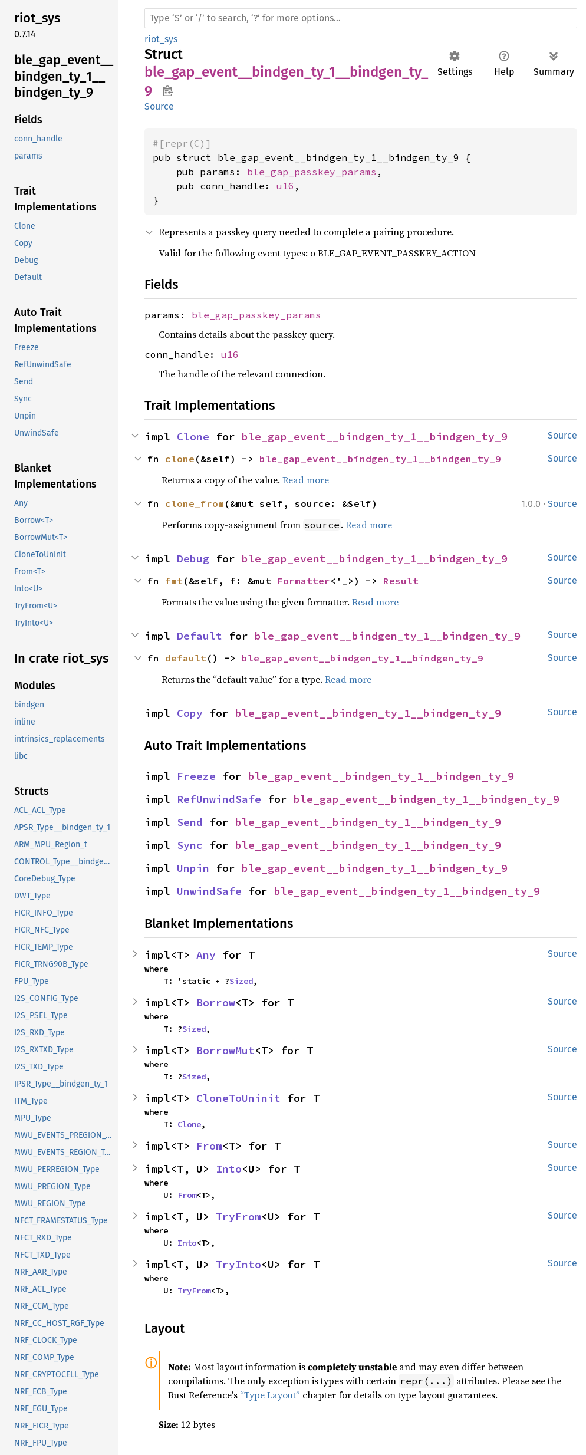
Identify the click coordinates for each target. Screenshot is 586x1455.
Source (159, 106)
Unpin (193, 868)
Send (190, 822)
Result (401, 581)
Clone (193, 436)
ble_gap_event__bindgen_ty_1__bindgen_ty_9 (375, 436)
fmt (174, 581)
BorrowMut (225, 1050)
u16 (285, 186)
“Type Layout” (270, 1394)
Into (229, 1169)
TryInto (238, 1264)
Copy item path (167, 91)
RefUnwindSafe (219, 799)
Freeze (196, 776)
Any (206, 955)
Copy (190, 713)
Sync (190, 845)
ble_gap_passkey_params (312, 171)
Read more (305, 479)
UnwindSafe (209, 891)
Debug (193, 558)
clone (180, 459)
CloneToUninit (238, 1098)
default (185, 658)
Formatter (303, 581)
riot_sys (160, 39)
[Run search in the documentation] (360, 18)
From (209, 1146)
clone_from (194, 503)
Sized (241, 981)
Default (199, 636)
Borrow (215, 1002)
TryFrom (238, 1216)
